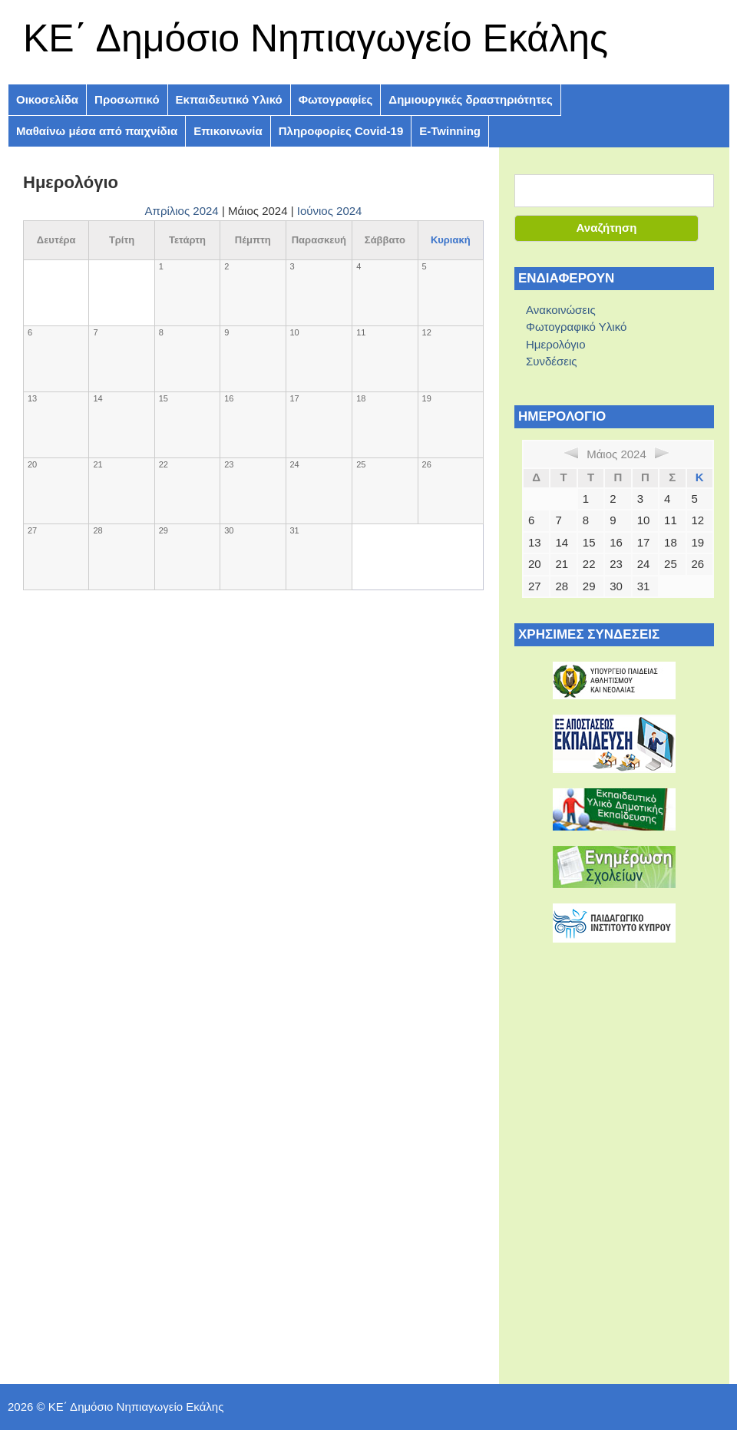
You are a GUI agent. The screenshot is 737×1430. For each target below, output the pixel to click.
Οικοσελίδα (47, 99)
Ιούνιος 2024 (329, 210)
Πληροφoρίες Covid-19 (341, 130)
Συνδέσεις (551, 361)
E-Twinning (450, 130)
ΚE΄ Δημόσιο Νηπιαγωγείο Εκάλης (315, 38)
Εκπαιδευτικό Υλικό (229, 99)
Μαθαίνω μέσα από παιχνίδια (96, 130)
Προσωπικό (126, 99)
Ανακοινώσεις (561, 309)
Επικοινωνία (228, 130)
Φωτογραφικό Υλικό (576, 326)
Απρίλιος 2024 (182, 210)
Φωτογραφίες (336, 99)
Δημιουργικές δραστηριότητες (470, 99)
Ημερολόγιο (556, 344)
